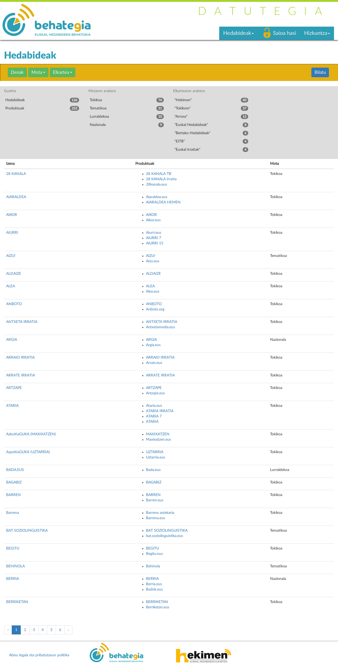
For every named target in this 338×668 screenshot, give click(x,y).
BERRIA (12, 579)
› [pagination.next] (68, 630)
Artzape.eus (155, 393)
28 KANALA (16, 174)
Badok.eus (154, 589)
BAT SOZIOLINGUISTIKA (27, 530)
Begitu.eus (154, 554)
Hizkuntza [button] (317, 33)
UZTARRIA (154, 452)
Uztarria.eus (155, 457)
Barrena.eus (155, 518)
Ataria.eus (154, 406)
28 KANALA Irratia (161, 179)
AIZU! (10, 256)
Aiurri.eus (153, 233)
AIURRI (12, 233)
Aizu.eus (152, 261)
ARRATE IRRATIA (20, 375)
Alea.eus (152, 291)
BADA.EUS (15, 470)
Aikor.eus (153, 220)
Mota (38, 72)
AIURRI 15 (154, 243)
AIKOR (11, 215)
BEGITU (12, 548)
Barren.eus (154, 500)
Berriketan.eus (157, 607)
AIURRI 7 (153, 238)
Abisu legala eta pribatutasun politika (39, 655)
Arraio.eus (154, 363)
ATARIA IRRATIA (159, 411)
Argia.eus (153, 345)
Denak (17, 72)
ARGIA (11, 340)
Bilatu (320, 72)
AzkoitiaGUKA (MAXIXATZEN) (31, 434)
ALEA (10, 286)
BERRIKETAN (17, 602)
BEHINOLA (15, 566)
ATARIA (12, 406)
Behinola (153, 566)
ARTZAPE (14, 388)
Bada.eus (153, 470)
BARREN (13, 495)
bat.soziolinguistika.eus (164, 536)
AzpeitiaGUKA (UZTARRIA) (28, 452)
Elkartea (62, 72)
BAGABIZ (14, 482)
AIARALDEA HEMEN (163, 202)
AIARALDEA (16, 197)
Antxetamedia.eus (160, 327)
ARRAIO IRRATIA (20, 357)
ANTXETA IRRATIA (21, 322)
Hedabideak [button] (238, 33)
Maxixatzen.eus (158, 439)
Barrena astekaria (160, 513)
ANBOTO (14, 304)
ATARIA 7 (154, 416)
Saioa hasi (284, 33)
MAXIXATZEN (157, 434)
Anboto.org (155, 309)
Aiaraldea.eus (156, 197)
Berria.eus (154, 584)
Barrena (12, 513)
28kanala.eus (156, 184)
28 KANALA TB (158, 174)
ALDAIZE (13, 274)
